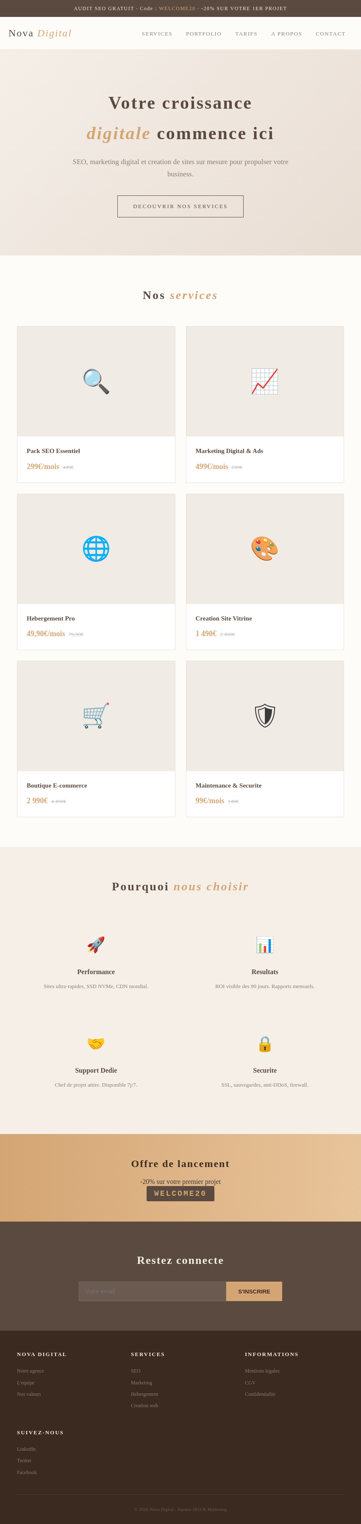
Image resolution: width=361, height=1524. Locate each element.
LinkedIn (26, 1449)
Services (157, 33)
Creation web (144, 1406)
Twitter (24, 1461)
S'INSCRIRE (254, 1291)
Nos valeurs (29, 1394)
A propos (286, 33)
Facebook (27, 1472)
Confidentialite (260, 1394)
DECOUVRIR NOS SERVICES (180, 206)
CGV (250, 1383)
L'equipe (25, 1383)
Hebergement (144, 1394)
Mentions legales (262, 1371)
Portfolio (204, 33)
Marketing (141, 1383)
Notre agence (30, 1371)
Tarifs (246, 33)
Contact (331, 33)
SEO (136, 1371)
